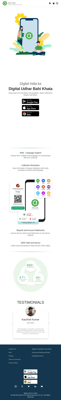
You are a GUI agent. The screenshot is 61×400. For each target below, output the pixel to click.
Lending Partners (38, 356)
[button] (12, 323)
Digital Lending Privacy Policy (42, 349)
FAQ (10, 352)
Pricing (11, 356)
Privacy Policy (13, 363)
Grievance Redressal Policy (41, 352)
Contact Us (12, 349)
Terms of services (15, 359)
